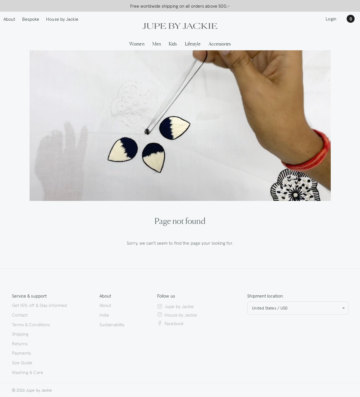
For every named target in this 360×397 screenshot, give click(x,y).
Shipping (20, 334)
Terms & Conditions (31, 324)
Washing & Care (27, 372)
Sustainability (111, 324)
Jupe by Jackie (175, 306)
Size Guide (22, 362)
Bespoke (30, 19)
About (9, 19)
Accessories (220, 43)
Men (156, 43)
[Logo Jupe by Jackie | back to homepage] (179, 25)
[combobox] (297, 308)
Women (136, 43)
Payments (21, 353)
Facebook (170, 323)
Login (331, 18)
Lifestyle (193, 43)
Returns (20, 343)
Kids (173, 43)
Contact (20, 314)
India (104, 314)
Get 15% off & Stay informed (39, 305)
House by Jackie (62, 19)
